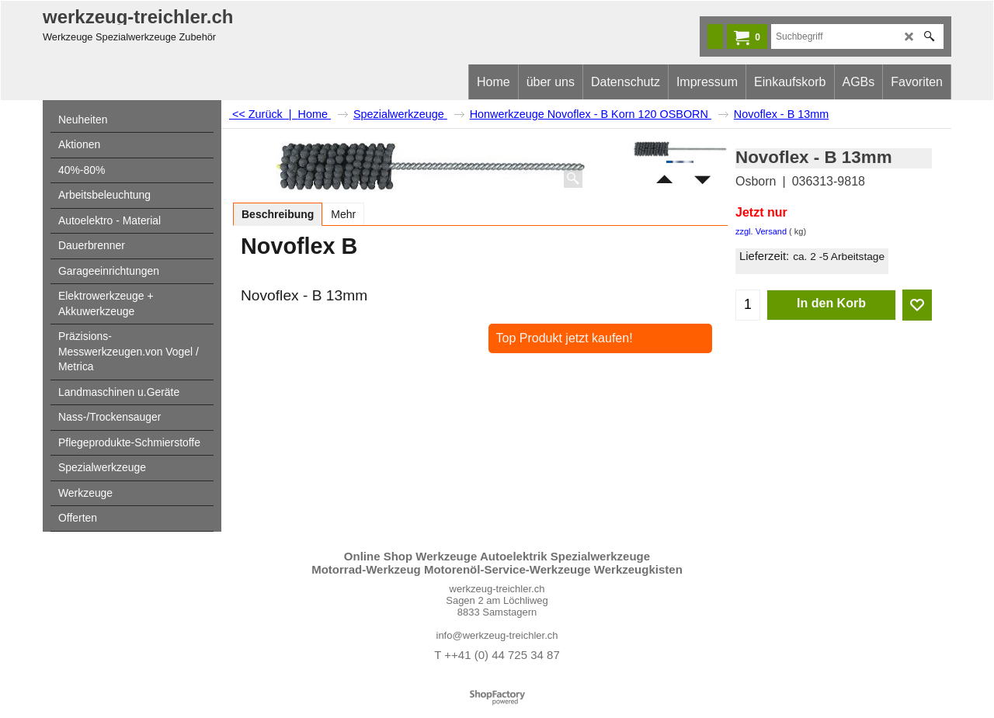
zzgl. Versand (761, 231)
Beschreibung (278, 214)
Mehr (343, 214)
